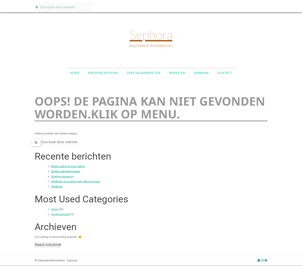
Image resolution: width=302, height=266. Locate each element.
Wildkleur (57, 186)
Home (74, 73)
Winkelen (177, 73)
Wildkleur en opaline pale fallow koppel (75, 181)
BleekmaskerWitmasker (65, 171)
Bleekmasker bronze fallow (68, 166)
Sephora (151, 34)
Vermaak (201, 73)
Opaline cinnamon (62, 176)
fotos (54, 209)
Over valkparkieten (143, 73)
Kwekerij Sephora (103, 73)
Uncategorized (60, 214)
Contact (224, 73)
